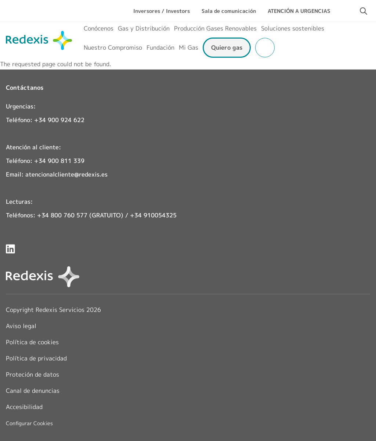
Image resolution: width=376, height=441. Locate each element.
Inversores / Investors (161, 10)
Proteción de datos (32, 374)
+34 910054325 (153, 215)
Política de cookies (32, 342)
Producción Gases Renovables (215, 28)
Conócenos (98, 28)
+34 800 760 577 (62, 215)
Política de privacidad (36, 358)
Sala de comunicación (229, 10)
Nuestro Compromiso (113, 47)
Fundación (160, 47)
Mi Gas (188, 47)
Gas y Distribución (144, 28)
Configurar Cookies (29, 423)
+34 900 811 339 (59, 161)
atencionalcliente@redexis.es (66, 174)
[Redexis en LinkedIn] (10, 249)
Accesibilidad (24, 407)
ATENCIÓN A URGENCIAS (299, 10)
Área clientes (265, 47)
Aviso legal (21, 326)
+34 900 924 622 (59, 120)
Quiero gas (226, 47)
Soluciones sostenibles (292, 28)
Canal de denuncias (32, 391)
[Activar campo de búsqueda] (363, 11)
